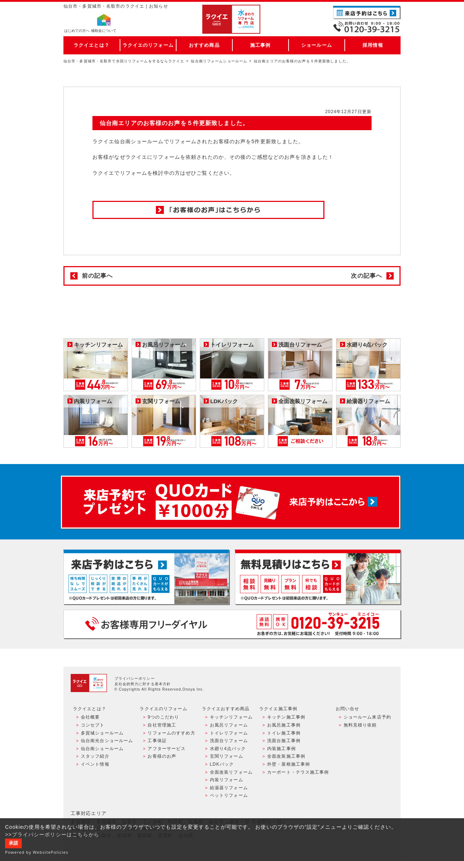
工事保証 (157, 740)
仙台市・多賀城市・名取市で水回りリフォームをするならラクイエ (124, 61)
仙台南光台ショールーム (107, 740)
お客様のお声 (162, 756)
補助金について (103, 31)
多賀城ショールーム (102, 733)
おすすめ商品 (204, 45)
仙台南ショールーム (102, 748)
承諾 (13, 843)
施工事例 (260, 45)
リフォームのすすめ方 (171, 733)
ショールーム (316, 45)
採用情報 (372, 45)
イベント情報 (95, 764)
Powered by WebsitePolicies (37, 852)
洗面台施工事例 (284, 740)
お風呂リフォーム (229, 725)
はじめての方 (77, 31)
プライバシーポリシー (135, 678)
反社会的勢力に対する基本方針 (143, 684)
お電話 (367, 26)
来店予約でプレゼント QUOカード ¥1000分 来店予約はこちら (230, 502)
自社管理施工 (162, 725)
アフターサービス (167, 748)
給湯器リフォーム (229, 787)
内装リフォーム (226, 779)
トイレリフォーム (229, 733)
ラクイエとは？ (91, 45)
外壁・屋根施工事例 (288, 764)
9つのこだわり (163, 717)
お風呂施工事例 (284, 725)
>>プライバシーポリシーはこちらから (52, 834)
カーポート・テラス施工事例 (298, 772)
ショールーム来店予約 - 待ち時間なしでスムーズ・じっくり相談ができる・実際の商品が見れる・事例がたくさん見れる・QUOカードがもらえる (146, 577)
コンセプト (93, 725)
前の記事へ (97, 276)
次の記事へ (366, 276)
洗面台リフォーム (229, 740)
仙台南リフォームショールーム (219, 61)
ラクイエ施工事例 (278, 708)
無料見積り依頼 (360, 725)
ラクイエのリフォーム (148, 45)
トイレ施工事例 (284, 733)
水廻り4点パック (228, 748)
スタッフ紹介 (95, 756)
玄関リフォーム (226, 756)
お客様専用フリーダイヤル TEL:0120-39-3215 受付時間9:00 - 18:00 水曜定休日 (232, 624)
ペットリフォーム (229, 795)
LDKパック (222, 764)
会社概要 (90, 717)
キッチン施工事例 (286, 717)
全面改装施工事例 (286, 756)
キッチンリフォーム (231, 717)
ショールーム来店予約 (367, 717)
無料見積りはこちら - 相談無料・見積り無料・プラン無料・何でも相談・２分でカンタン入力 (318, 577)
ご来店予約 (367, 12)
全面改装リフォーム (231, 772)
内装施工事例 (281, 748)
